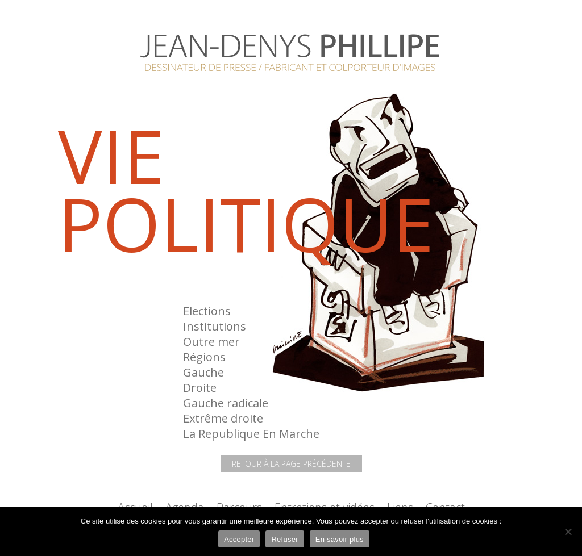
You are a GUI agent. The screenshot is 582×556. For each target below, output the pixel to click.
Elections (207, 311)
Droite (200, 387)
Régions (204, 357)
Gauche (203, 372)
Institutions (214, 326)
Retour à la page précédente (291, 463)
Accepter (239, 539)
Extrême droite (223, 418)
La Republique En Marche (251, 433)
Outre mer (211, 341)
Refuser (284, 539)
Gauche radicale (225, 403)
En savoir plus (339, 539)
